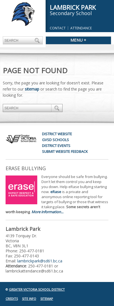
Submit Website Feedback (65, 151)
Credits (12, 298)
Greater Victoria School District (37, 289)
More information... (47, 211)
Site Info (29, 298)
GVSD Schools (55, 139)
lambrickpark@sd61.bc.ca (39, 261)
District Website (57, 133)
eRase (55, 191)
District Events (56, 145)
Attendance (81, 28)
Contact (58, 28)
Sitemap (46, 298)
